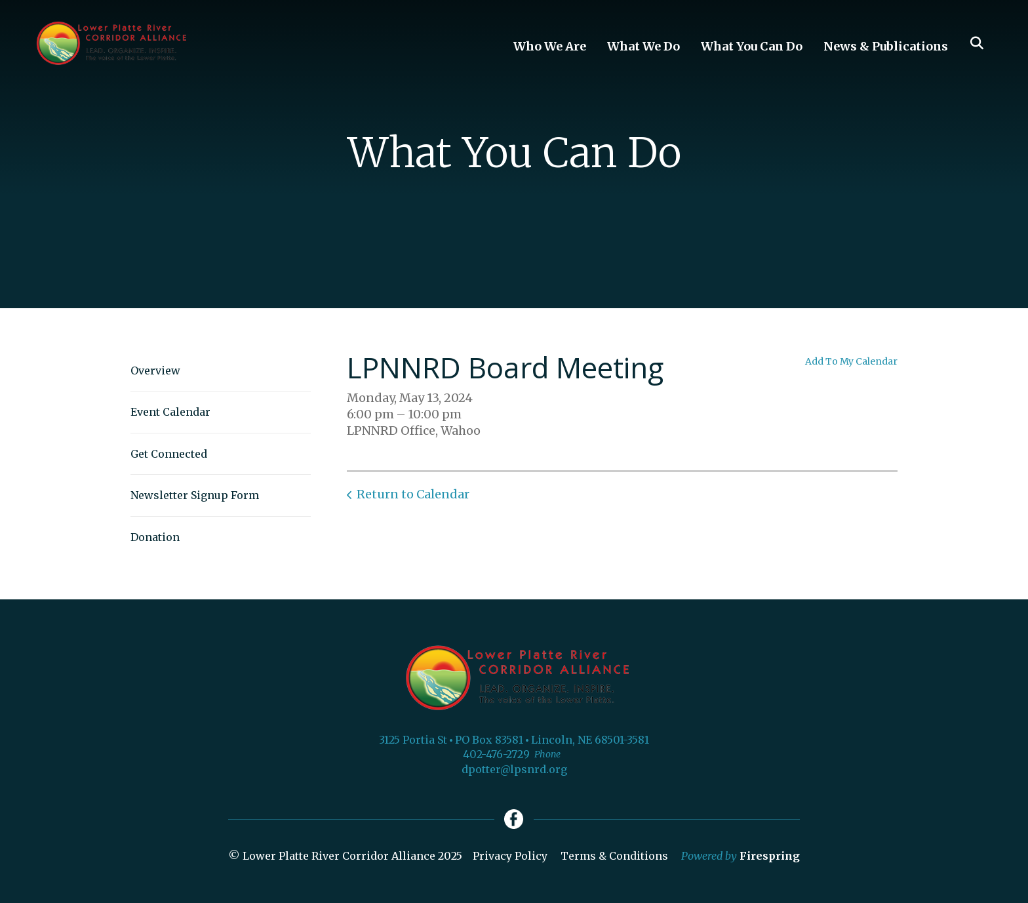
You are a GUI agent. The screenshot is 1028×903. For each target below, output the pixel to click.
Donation (155, 537)
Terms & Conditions (614, 855)
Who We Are (549, 46)
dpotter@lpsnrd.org (514, 769)
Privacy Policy (510, 855)
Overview (155, 370)
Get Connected (168, 453)
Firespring (770, 855)
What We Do (643, 46)
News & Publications (885, 46)
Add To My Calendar (851, 361)
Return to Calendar (413, 494)
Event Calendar (170, 411)
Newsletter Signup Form (194, 495)
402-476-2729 (496, 754)
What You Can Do (751, 46)
